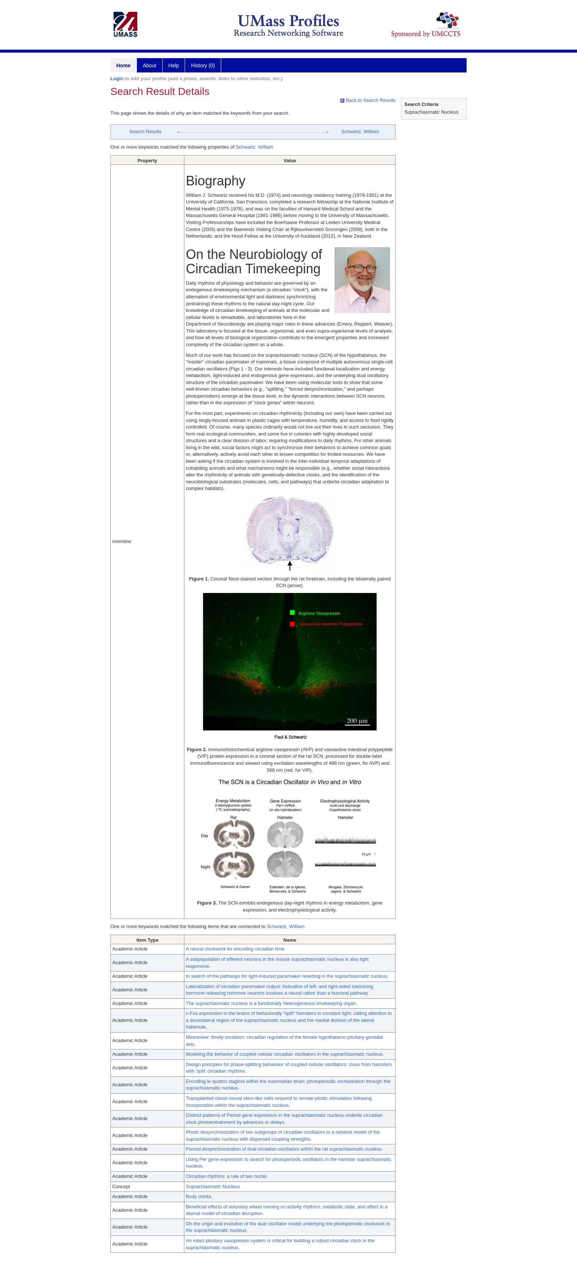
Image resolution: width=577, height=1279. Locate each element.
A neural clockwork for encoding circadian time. (236, 949)
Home (123, 65)
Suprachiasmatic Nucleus (213, 1186)
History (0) (203, 65)
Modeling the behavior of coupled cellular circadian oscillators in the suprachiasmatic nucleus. (285, 1054)
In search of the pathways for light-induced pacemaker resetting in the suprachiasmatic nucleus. (287, 976)
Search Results (145, 131)
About (149, 65)
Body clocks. (199, 1196)
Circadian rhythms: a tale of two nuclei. (227, 1176)
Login (116, 78)
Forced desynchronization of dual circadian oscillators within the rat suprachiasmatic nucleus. (284, 1149)
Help (174, 65)
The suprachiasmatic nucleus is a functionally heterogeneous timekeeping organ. (271, 1003)
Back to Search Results (368, 100)
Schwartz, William (360, 131)
